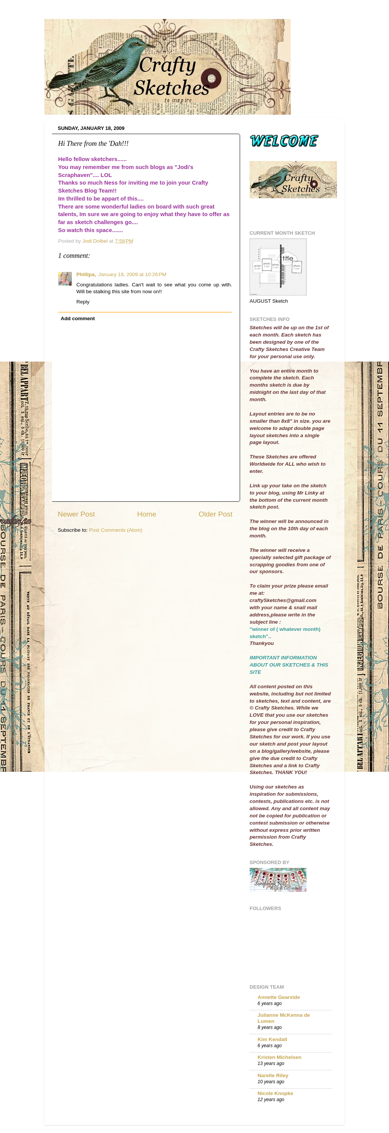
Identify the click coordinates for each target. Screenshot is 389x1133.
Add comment (78, 318)
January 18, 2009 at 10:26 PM (132, 274)
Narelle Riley (273, 1075)
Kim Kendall (272, 1039)
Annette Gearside (279, 997)
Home (146, 514)
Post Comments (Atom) (115, 530)
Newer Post (76, 514)
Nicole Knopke (275, 1093)
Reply (83, 302)
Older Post (215, 514)
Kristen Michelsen (280, 1057)
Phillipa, (86, 274)
